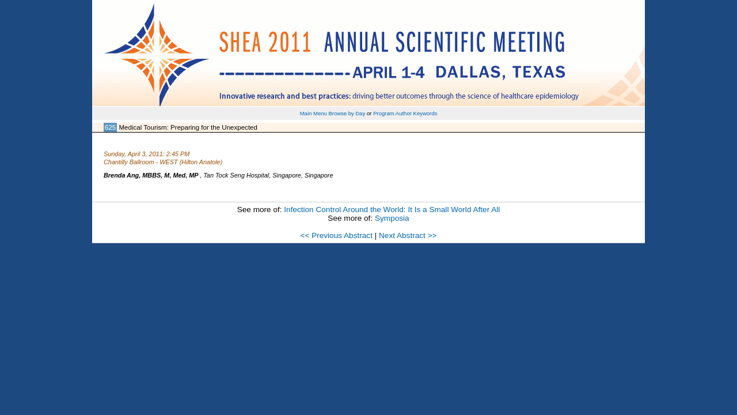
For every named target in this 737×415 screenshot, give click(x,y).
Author (404, 113)
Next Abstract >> (408, 235)
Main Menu (313, 113)
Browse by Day (346, 113)
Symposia (392, 218)
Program (383, 113)
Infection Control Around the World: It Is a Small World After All (392, 209)
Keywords (425, 113)
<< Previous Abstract (336, 235)
